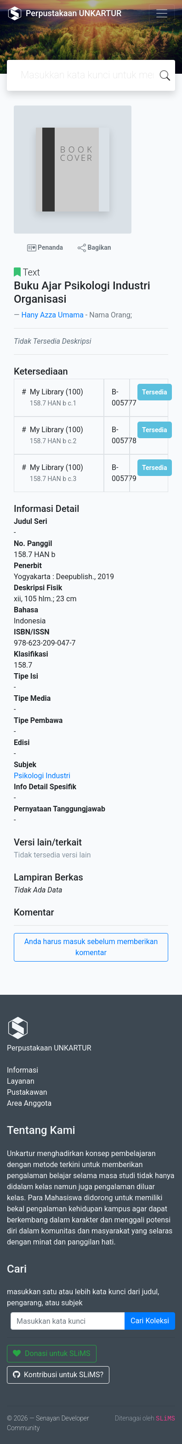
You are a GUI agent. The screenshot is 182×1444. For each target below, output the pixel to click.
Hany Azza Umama (52, 315)
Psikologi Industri (42, 775)
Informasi (22, 1070)
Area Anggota (29, 1103)
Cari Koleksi (150, 1320)
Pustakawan (27, 1092)
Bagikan (94, 248)
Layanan (20, 1081)
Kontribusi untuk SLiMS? (58, 1374)
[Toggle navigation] (162, 13)
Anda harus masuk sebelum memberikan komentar (91, 947)
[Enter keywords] (68, 1321)
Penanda (45, 247)
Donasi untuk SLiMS (52, 1353)
